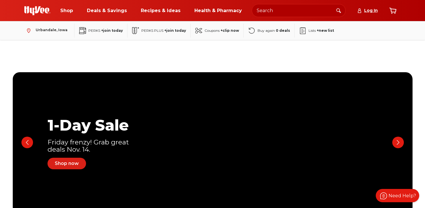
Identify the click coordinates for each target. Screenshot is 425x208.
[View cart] (393, 10)
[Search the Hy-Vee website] (299, 10)
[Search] (339, 10)
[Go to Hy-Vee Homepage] (37, 10)
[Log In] (367, 10)
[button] (397, 195)
